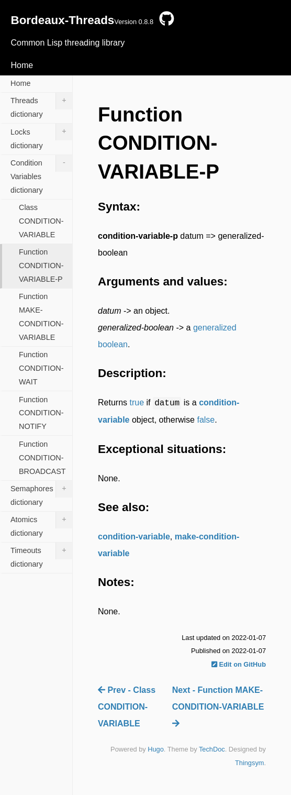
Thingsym (249, 763)
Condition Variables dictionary (41, 174)
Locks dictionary (41, 136)
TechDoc (212, 749)
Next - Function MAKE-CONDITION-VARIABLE (218, 706)
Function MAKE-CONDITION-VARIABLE (41, 316)
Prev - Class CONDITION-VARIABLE (126, 707)
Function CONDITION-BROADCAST (42, 458)
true (136, 402)
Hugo (156, 749)
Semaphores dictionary (41, 493)
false (206, 419)
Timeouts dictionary (41, 555)
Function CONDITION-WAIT (41, 368)
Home (21, 65)
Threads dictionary (41, 105)
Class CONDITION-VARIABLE (41, 221)
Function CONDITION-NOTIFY (41, 413)
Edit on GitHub (238, 664)
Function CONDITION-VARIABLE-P (41, 265)
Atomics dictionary (41, 524)
